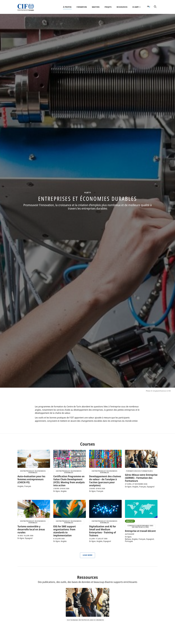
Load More (87, 555)
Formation (82, 7)
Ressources (122, 7)
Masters (96, 7)
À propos (67, 7)
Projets (108, 7)
